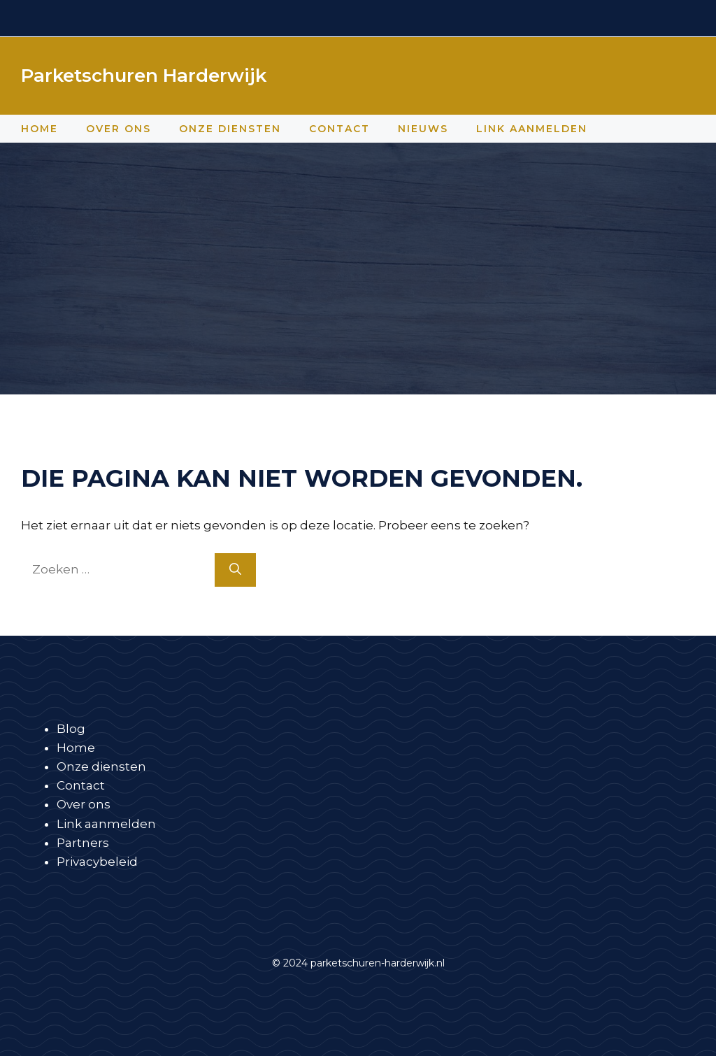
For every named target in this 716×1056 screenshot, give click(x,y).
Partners (83, 843)
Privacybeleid (97, 862)
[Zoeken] (235, 570)
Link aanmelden (531, 128)
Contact (339, 128)
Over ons (118, 128)
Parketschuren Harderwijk (143, 75)
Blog (71, 729)
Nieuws (423, 128)
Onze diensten (230, 128)
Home (39, 128)
